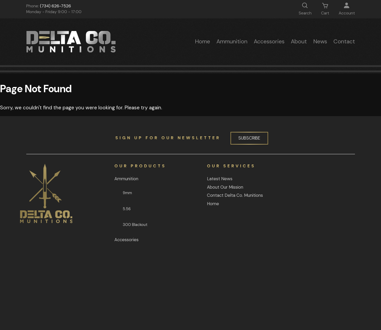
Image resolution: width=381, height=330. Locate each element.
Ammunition (231, 41)
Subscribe (247, 138)
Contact (344, 41)
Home (202, 41)
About (299, 41)
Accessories (269, 41)
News (320, 41)
